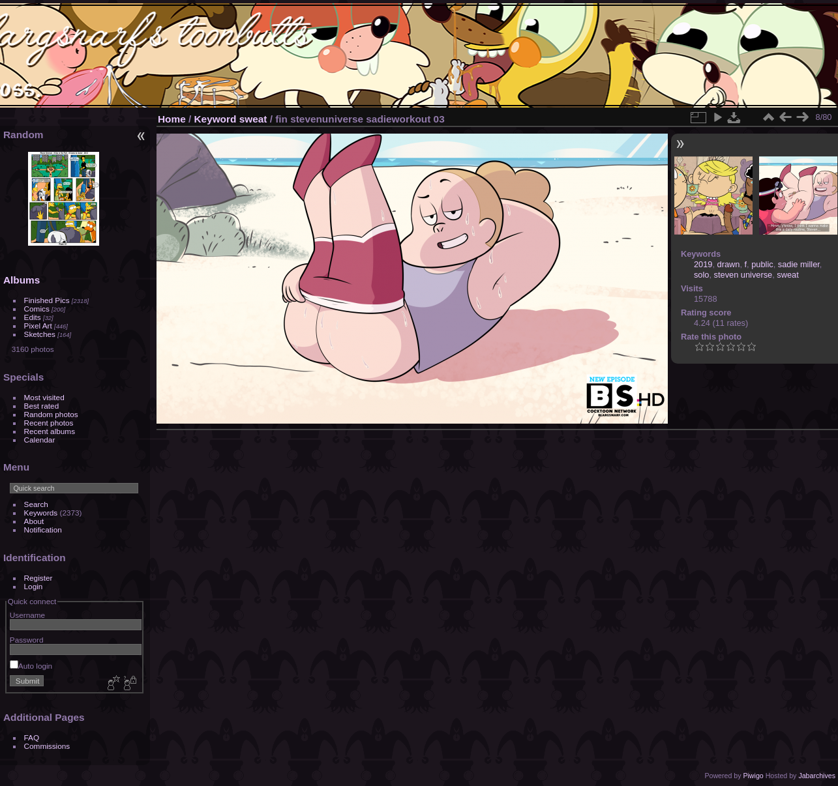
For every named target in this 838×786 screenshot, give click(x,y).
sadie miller (799, 264)
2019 (703, 264)
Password (27, 639)
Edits (32, 317)
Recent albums (49, 431)
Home (172, 118)
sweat (253, 118)
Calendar (39, 439)
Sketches (39, 334)
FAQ (32, 737)
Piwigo (753, 775)
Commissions (47, 746)
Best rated (41, 405)
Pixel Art (38, 325)
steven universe (743, 275)
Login (33, 586)
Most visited (44, 397)
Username (27, 615)
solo (701, 275)
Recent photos (49, 422)
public (762, 264)
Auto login (31, 666)
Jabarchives (816, 775)
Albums (21, 279)
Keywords (41, 512)
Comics (37, 308)
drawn (728, 264)
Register (38, 578)
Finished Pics (47, 300)
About (34, 521)
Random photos (51, 414)
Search (36, 504)
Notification (43, 529)
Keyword (215, 118)
